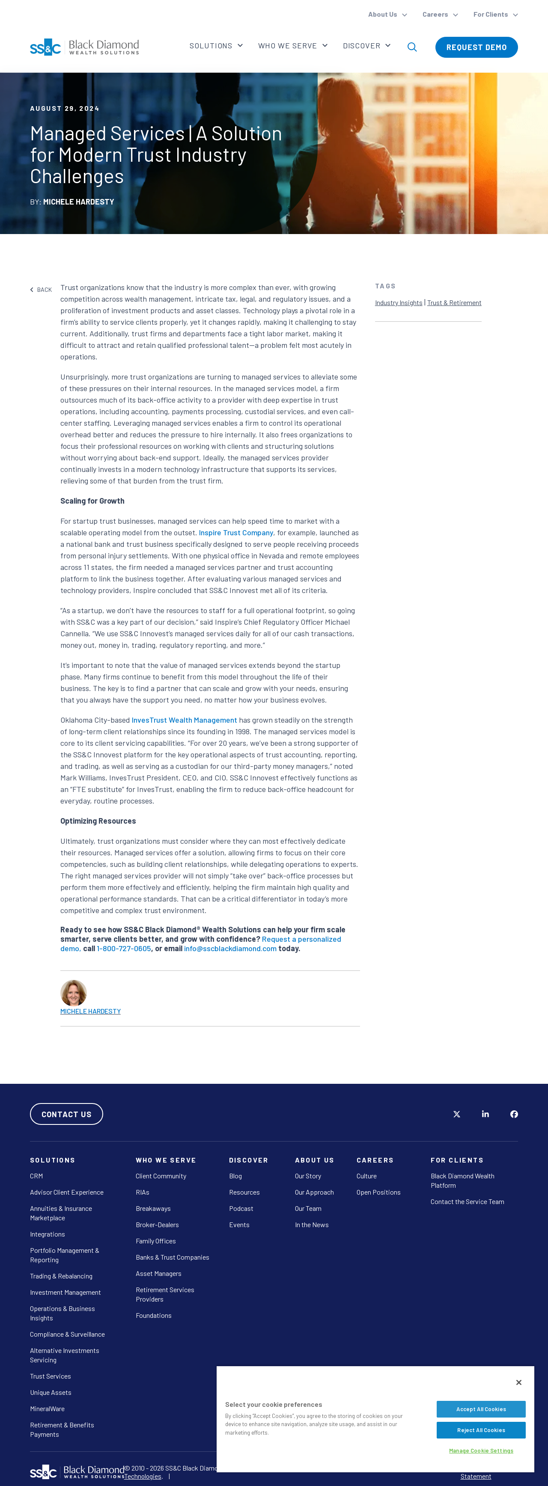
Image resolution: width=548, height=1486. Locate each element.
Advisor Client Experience (67, 1192)
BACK (41, 289)
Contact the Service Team (467, 1201)
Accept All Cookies (481, 1409)
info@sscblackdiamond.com (230, 948)
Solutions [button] (211, 45)
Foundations (154, 1315)
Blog (235, 1176)
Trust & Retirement (454, 302)
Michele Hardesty (90, 1011)
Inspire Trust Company (236, 532)
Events (239, 1224)
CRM (36, 1176)
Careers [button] (436, 14)
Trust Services (50, 1376)
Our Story (308, 1176)
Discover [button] (362, 45)
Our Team (308, 1208)
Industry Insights (399, 302)
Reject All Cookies (481, 1430)
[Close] (518, 1382)
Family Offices (156, 1241)
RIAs (142, 1192)
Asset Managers (159, 1273)
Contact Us (67, 1114)
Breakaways (153, 1208)
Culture (367, 1176)
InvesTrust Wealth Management (184, 719)
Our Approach (314, 1192)
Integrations (47, 1234)
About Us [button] (383, 14)
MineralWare (47, 1408)
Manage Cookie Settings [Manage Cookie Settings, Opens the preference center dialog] (481, 1450)
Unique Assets (50, 1392)
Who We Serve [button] (288, 45)
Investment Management (65, 1292)
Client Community (161, 1176)
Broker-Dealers (157, 1224)
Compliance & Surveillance (67, 1334)
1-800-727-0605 (124, 948)
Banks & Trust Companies (172, 1257)
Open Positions (379, 1192)
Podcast (241, 1208)
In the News (312, 1224)
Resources (244, 1192)
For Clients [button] (491, 14)
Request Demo (477, 47)
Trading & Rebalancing (61, 1276)
